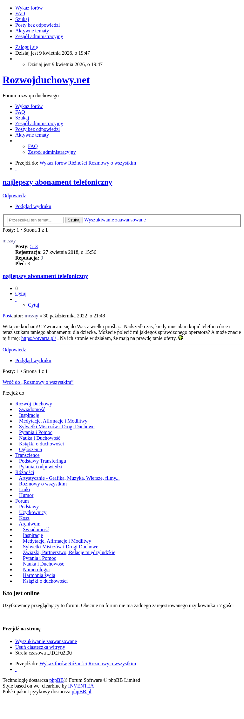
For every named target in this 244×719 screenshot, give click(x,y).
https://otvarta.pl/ (38, 338)
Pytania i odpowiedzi (40, 466)
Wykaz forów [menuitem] (29, 7)
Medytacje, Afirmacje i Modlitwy (53, 421)
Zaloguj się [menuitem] (26, 47)
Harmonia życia (39, 575)
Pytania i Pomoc (35, 432)
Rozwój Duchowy (33, 403)
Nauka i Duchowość (39, 438)
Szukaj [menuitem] (22, 19)
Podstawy (29, 506)
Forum (22, 501)
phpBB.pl (82, 691)
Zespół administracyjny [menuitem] (39, 36)
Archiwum (29, 523)
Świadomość (32, 409)
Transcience (27, 455)
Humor (26, 495)
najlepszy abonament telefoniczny (57, 182)
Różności (24, 472)
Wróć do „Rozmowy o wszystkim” (38, 382)
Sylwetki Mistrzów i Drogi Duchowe (56, 426)
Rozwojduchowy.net (46, 79)
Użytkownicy (32, 512)
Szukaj (74, 220)
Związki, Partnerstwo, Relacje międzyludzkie (69, 552)
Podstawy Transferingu (42, 461)
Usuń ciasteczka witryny (40, 647)
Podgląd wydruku (33, 206)
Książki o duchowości (41, 443)
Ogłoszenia (30, 449)
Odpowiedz (14, 195)
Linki (24, 489)
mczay (9, 240)
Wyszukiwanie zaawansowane (115, 219)
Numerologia (36, 569)
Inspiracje (29, 415)
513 (34, 246)
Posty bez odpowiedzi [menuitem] (37, 25)
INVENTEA (81, 685)
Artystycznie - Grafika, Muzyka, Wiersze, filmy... (69, 478)
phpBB (56, 680)
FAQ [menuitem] (20, 13)
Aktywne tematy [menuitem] (32, 30)
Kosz (24, 518)
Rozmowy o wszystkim (43, 483)
